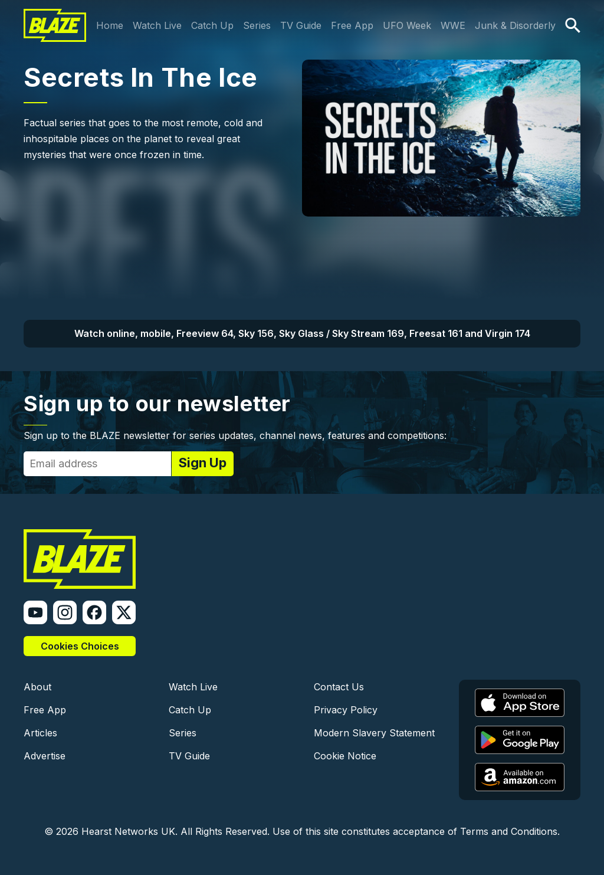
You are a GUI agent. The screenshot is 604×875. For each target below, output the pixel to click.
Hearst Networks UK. (129, 831)
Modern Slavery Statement (374, 733)
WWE (453, 25)
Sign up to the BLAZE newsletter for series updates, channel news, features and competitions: (235, 435)
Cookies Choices (80, 646)
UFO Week (407, 25)
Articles (40, 733)
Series (257, 25)
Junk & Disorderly (515, 25)
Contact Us (339, 687)
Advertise (44, 756)
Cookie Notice (345, 756)
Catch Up (212, 25)
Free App (352, 25)
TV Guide (300, 25)
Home (109, 25)
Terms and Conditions (508, 831)
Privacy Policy (346, 710)
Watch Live (157, 25)
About (37, 687)
